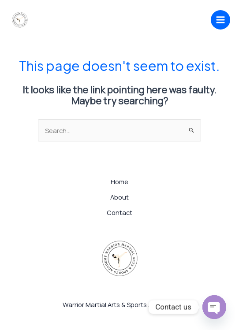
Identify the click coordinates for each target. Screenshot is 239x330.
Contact (119, 212)
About (119, 197)
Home (119, 181)
